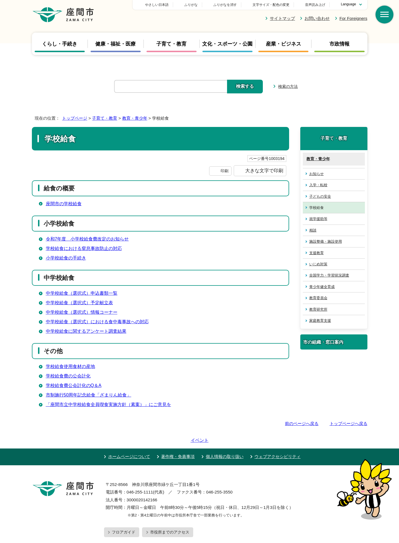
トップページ (74, 118)
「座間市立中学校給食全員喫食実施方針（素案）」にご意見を (108, 404)
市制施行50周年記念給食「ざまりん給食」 (88, 395)
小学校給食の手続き (66, 258)
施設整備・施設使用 (325, 241)
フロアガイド (123, 516)
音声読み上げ (315, 5)
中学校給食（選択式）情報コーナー (81, 312)
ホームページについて (129, 440)
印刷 (224, 171)
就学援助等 (318, 219)
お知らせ (316, 174)
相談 (313, 230)
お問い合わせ (317, 18)
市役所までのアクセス (169, 516)
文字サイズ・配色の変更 (270, 5)
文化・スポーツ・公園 (227, 43)
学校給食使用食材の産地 (70, 366)
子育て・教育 (171, 43)
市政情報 (339, 43)
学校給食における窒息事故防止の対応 (84, 248)
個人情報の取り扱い (225, 440)
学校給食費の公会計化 (68, 376)
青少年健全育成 (322, 287)
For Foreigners (353, 18)
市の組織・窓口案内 (323, 341)
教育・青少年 (134, 118)
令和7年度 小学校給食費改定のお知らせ (87, 239)
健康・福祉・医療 (115, 43)
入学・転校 (318, 185)
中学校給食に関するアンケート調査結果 (86, 331)
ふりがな (230, 5)
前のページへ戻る (301, 423)
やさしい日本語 (196, 5)
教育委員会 (318, 298)
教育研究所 (318, 309)
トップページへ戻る (348, 423)
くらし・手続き (59, 43)
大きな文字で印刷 (264, 170)
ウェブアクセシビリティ (277, 440)
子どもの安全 (320, 196)
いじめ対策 (318, 264)
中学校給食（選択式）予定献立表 (79, 302)
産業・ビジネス (283, 43)
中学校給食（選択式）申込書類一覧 (81, 293)
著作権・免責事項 (178, 440)
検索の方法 (288, 86)
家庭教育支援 (320, 320)
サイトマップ (282, 18)
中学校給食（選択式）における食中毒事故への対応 (97, 321)
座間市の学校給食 (64, 203)
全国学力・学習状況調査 (329, 275)
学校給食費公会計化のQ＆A (73, 385)
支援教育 (316, 253)
